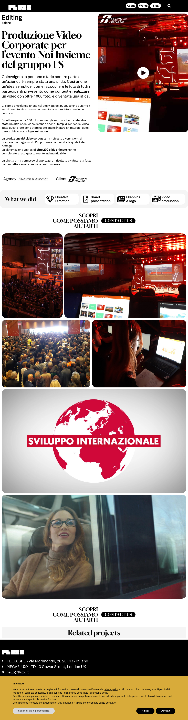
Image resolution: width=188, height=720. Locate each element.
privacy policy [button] (111, 689)
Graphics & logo (133, 199)
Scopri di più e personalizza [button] (33, 710)
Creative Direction (62, 199)
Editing (12, 17)
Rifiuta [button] (145, 710)
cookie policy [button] (101, 692)
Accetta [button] (165, 710)
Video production (170, 199)
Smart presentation (100, 199)
